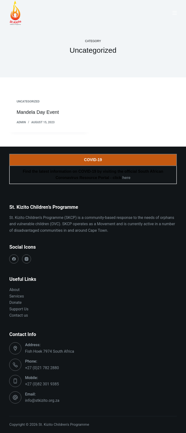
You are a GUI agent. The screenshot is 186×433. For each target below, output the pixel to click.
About (14, 289)
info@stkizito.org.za (42, 400)
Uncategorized (27, 102)
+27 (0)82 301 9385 (42, 384)
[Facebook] (13, 259)
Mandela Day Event (37, 112)
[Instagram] (26, 259)
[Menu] (174, 13)
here (126, 178)
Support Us (18, 309)
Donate (15, 302)
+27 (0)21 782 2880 (42, 368)
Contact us (18, 315)
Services (16, 296)
